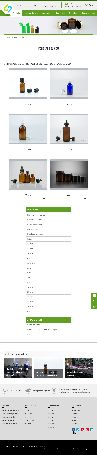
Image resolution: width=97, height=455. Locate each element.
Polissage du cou (24, 37)
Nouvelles (73, 13)
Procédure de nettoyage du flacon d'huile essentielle (48, 374)
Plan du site (48, 449)
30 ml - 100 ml (32, 253)
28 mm (30, 306)
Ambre (29, 268)
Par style (5, 405)
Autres (29, 258)
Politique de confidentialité (66, 449)
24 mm (30, 302)
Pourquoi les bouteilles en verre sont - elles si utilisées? (17, 372)
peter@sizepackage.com (73, 4)
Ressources (60, 13)
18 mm (30, 287)
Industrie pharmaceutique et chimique (42, 330)
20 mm (30, 292)
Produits (16, 13)
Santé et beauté (33, 325)
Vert (28, 277)
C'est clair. (31, 263)
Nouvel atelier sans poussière (74, 373)
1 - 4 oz (30, 244)
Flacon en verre (33, 229)
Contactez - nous (88, 13)
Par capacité (30, 405)
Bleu (29, 273)
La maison (7, 37)
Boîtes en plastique (34, 224)
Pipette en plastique (35, 234)
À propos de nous (31, 13)
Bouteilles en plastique (36, 220)
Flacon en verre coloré (36, 215)
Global (91, 5)
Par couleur (77, 405)
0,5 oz (29, 239)
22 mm (30, 297)
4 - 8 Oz (30, 249)
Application (46, 13)
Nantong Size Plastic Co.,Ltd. (20, 446)
